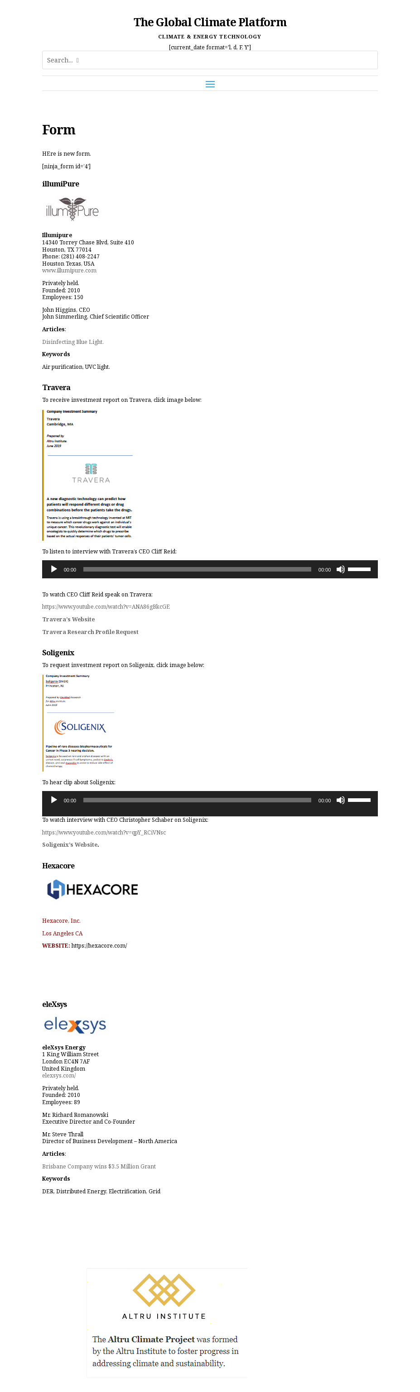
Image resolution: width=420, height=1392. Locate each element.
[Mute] (340, 569)
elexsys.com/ (59, 1075)
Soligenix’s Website (69, 845)
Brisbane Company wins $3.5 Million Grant (99, 1166)
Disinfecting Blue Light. (73, 342)
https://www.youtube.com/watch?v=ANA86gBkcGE (106, 606)
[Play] (53, 569)
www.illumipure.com (69, 270)
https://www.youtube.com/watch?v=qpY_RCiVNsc (104, 832)
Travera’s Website (68, 619)
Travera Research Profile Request (90, 632)
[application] (210, 569)
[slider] (197, 569)
